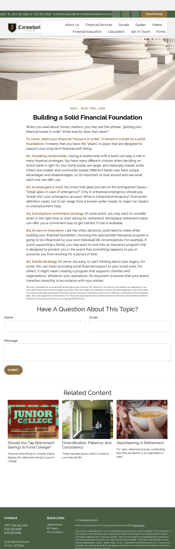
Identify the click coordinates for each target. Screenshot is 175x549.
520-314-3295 (20, 514)
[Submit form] (13, 359)
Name (8, 307)
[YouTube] (126, 3)
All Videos (52, 517)
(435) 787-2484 (12, 521)
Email (93, 307)
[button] (72, 14)
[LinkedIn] (116, 3)
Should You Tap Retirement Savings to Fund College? (31, 434)
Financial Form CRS (88, 509)
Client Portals (154, 3)
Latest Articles (54, 514)
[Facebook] (135, 3)
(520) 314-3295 (17, 3)
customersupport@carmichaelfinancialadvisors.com (82, 3)
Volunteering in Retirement (140, 432)
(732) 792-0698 (40, 3)
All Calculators (55, 521)
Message (11, 330)
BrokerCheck (139, 515)
